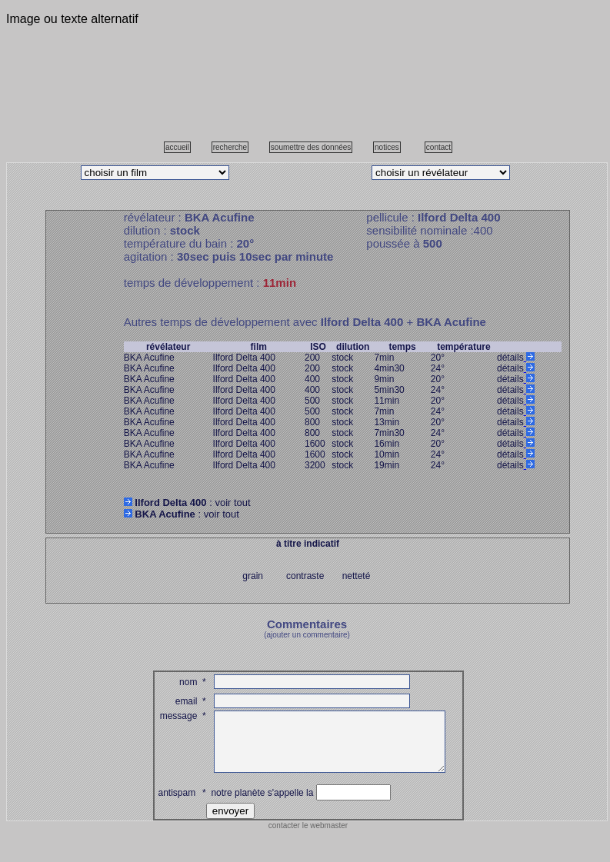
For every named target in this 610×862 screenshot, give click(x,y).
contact (438, 147)
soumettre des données (311, 147)
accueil (177, 147)
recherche (230, 147)
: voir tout (187, 502)
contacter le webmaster (308, 837)
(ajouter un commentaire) (307, 635)
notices (387, 147)
